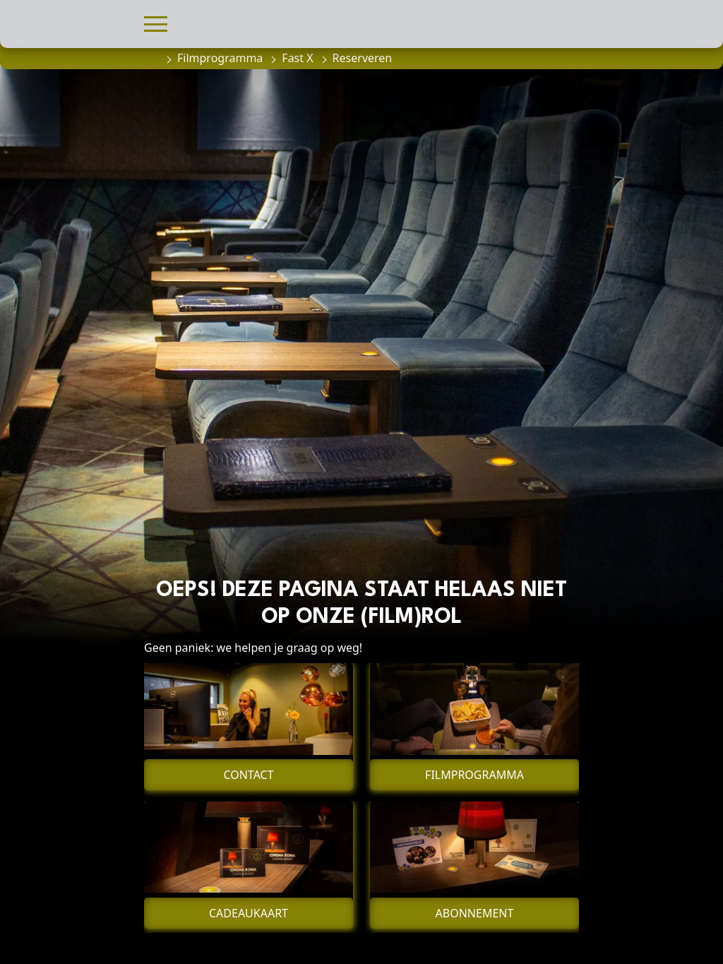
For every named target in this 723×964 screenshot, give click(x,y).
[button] (155, 22)
